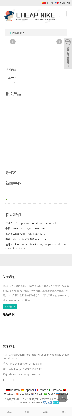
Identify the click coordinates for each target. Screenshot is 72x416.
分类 (45, 410)
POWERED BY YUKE (31, 402)
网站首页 (17, 32)
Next (59, 42)
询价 (27, 410)
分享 (9, 410)
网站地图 (48, 402)
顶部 (63, 410)
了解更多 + (9, 306)
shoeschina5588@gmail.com (25, 374)
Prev (13, 42)
